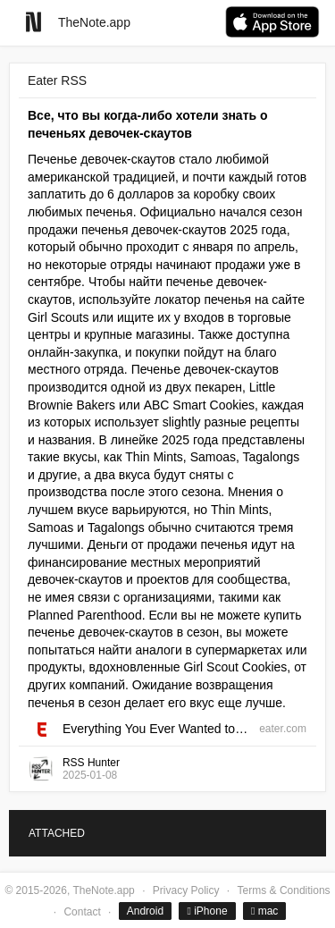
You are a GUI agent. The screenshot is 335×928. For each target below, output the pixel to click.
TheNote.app (94, 22)
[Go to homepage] (33, 22)
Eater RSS (57, 80)
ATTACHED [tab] (57, 833)
